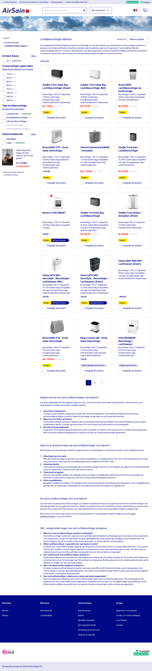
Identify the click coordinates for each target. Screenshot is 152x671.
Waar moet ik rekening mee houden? (17, 69)
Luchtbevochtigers (11, 42)
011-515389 (21, 163)
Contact (119, 625)
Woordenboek (46, 611)
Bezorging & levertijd (87, 625)
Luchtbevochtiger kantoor (16, 46)
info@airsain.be (23, 166)
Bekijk (47, 112)
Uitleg (33, 56)
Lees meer (44, 61)
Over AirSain (121, 620)
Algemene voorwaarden (126, 611)
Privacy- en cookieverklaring (128, 615)
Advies (5, 615)
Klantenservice (84, 611)
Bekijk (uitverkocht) (128, 365)
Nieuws (5, 611)
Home (5, 38)
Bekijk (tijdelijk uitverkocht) (93, 365)
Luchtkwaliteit (46, 615)
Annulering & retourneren (89, 630)
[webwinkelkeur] (8, 652)
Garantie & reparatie (86, 635)
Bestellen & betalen (86, 620)
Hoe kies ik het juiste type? (13, 109)
